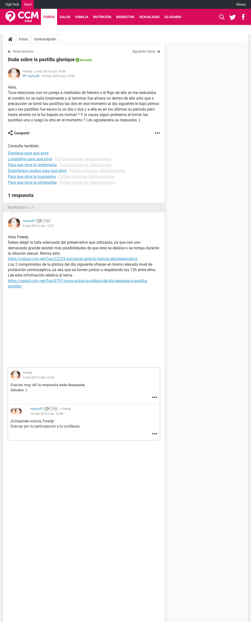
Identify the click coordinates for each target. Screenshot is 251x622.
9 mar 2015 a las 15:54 (38, 377)
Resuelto (86, 60)
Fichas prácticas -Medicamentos (83, 159)
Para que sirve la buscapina (32, 176)
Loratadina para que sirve (30, 159)
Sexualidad (149, 17)
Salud (27, 4)
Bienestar (125, 17)
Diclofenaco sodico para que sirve (37, 170)
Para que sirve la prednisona (32, 164)
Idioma (241, 4)
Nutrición (102, 17)
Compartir (22, 133)
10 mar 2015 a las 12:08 (58, 76)
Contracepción (45, 39)
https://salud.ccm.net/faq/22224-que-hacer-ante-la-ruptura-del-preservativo (73, 258)
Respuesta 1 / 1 (21, 207)
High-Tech (12, 4)
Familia (81, 17)
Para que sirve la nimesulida (32, 182)
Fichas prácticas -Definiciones (86, 164)
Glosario (172, 17)
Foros (49, 17)
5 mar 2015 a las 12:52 (38, 226)
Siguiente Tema (143, 51)
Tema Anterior (23, 51)
